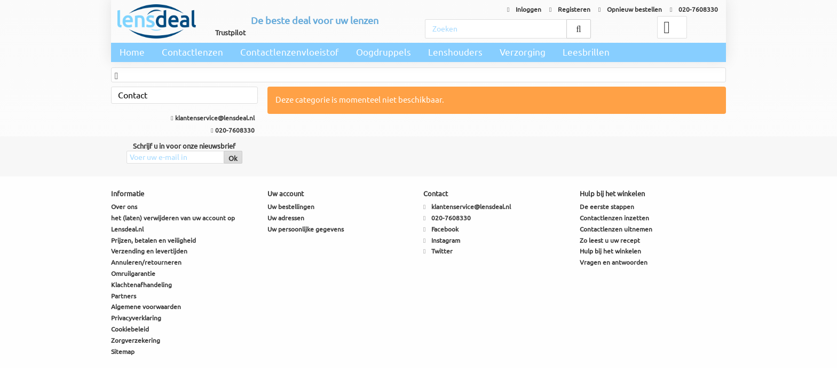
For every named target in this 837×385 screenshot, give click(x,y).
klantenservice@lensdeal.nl (212, 117)
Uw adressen (285, 217)
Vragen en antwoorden (614, 262)
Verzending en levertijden (149, 251)
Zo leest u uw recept (610, 240)
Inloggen (524, 9)
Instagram (445, 240)
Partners (123, 295)
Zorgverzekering (135, 340)
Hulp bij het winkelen (610, 251)
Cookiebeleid (130, 329)
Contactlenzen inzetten (614, 217)
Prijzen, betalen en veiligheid (153, 240)
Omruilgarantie (133, 273)
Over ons (124, 206)
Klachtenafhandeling (141, 284)
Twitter (442, 251)
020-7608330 (694, 9)
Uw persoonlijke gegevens (305, 229)
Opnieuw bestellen (630, 9)
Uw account (285, 193)
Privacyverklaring (136, 317)
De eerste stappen (607, 206)
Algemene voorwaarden (146, 306)
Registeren (569, 9)
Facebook (445, 229)
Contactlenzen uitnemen (616, 229)
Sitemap (123, 351)
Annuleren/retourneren (146, 262)
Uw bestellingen (290, 206)
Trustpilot (230, 32)
